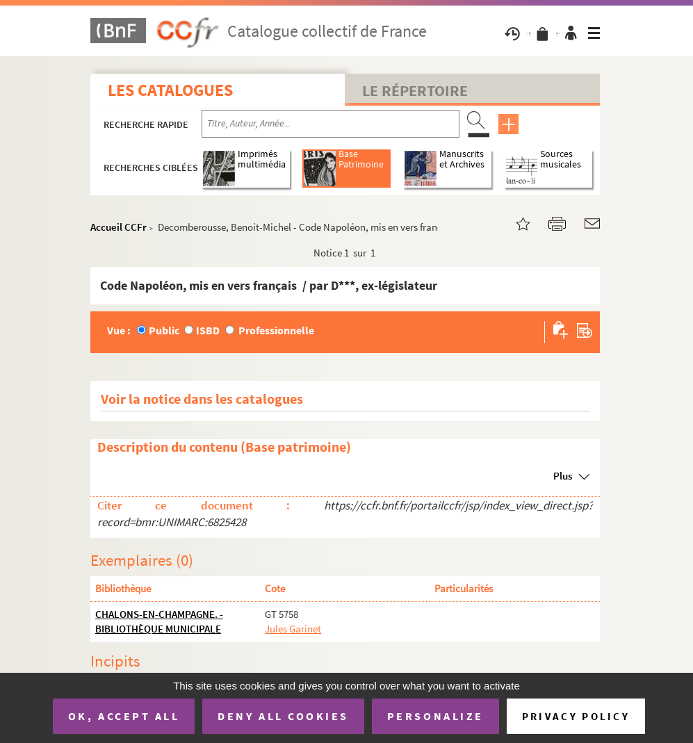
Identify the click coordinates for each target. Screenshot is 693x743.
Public (164, 330)
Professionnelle (276, 330)
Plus (562, 475)
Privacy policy (576, 716)
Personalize (435, 716)
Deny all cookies (283, 716)
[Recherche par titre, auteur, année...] (330, 124)
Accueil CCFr (118, 227)
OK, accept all (123, 716)
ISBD (208, 330)
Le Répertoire (415, 90)
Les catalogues (170, 90)
